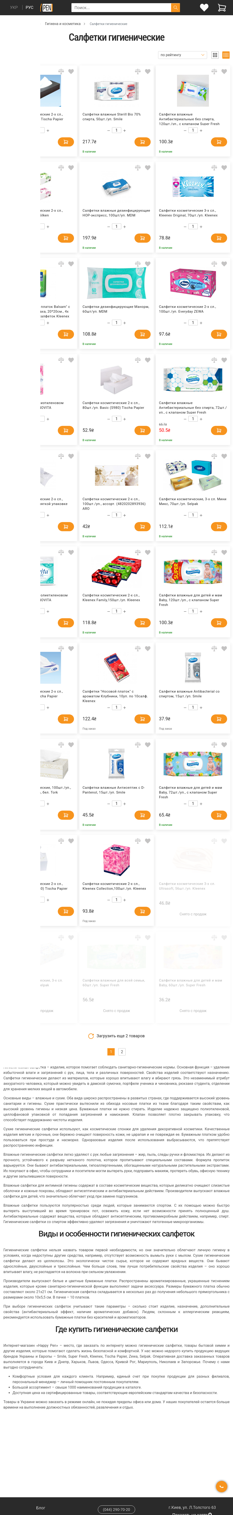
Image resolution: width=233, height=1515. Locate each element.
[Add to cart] (60, 141)
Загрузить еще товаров (116, 1036)
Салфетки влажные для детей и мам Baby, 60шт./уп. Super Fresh (190, 982)
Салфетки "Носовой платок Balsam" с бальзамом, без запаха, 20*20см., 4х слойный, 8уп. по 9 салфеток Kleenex (38, 311)
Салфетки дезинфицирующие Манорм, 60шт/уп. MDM (116, 309)
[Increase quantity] (48, 130)
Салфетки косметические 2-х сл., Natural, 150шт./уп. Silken (34, 213)
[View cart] (222, 7)
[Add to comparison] (61, 71)
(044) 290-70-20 (116, 1509)
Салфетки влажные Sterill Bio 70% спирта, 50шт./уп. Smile (112, 116)
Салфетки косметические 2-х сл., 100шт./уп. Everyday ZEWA (187, 309)
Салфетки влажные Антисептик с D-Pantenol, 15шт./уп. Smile (114, 790)
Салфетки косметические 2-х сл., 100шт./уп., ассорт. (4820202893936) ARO (114, 503)
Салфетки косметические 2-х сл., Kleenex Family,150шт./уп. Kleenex (111, 597)
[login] (204, 7)
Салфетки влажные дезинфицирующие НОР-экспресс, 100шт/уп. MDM (116, 213)
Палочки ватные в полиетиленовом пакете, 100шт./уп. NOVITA (37, 597)
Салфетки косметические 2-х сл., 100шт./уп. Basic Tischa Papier (34, 693)
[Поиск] (175, 7)
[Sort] (182, 55)
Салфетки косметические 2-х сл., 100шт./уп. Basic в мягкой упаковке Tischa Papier (37, 503)
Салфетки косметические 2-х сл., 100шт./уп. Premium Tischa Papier (34, 116)
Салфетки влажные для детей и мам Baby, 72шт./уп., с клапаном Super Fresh (190, 792)
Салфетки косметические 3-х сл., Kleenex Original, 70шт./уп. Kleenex (188, 213)
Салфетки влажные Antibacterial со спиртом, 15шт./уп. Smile (189, 693)
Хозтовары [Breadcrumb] (26, 24)
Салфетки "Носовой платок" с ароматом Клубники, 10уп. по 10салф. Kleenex (115, 695)
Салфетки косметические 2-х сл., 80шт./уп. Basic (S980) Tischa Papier (113, 405)
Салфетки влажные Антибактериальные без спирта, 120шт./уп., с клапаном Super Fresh (189, 118)
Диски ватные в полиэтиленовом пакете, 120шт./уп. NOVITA (35, 405)
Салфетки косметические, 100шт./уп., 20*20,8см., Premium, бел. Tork (38, 790)
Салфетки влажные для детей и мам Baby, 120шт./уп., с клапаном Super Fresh (190, 599)
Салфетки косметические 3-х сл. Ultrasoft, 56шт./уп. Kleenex (187, 886)
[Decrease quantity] (32, 130)
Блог (40, 1507)
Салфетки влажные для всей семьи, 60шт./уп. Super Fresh (114, 982)
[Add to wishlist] (71, 71)
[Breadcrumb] (5, 23)
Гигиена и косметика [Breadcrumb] (63, 24)
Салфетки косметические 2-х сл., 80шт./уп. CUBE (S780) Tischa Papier (37, 886)
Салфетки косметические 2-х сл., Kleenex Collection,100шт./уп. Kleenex (114, 886)
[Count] (40, 130)
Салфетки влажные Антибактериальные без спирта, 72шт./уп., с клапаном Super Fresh (193, 407)
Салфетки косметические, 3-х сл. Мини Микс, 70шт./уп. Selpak (193, 501)
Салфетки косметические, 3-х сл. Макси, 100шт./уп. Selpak (34, 982)
